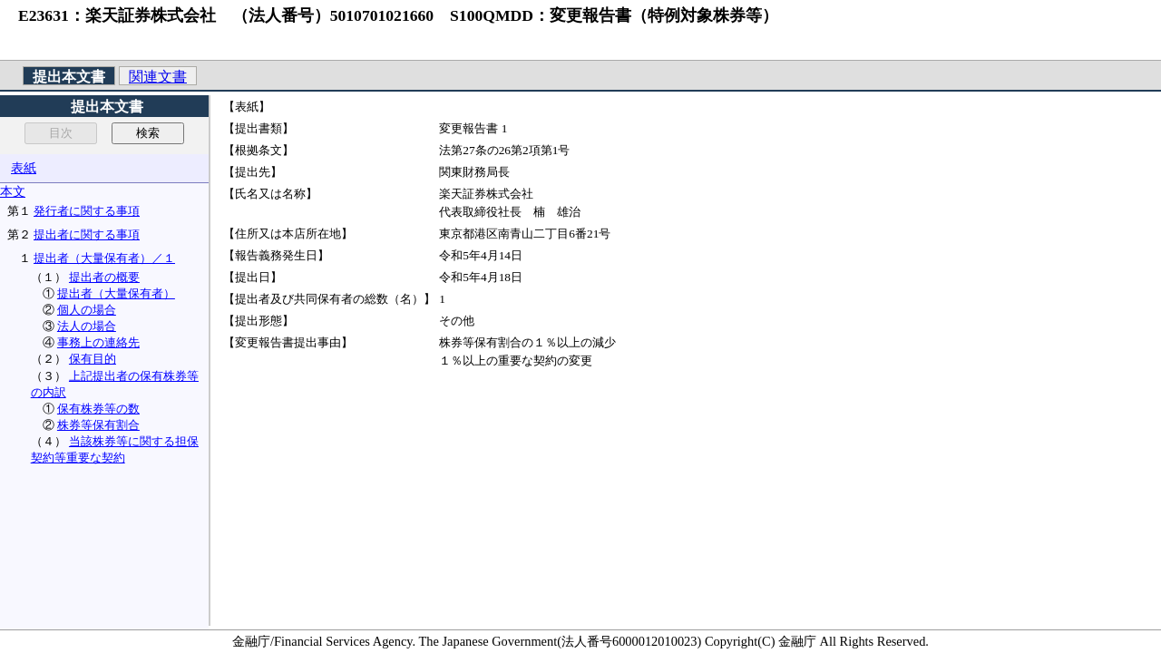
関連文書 (158, 76)
